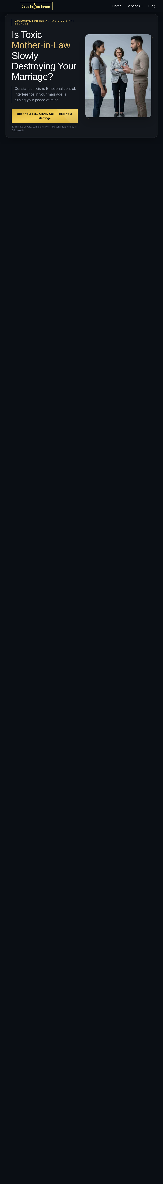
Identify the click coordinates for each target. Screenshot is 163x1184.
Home (116, 6)
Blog (151, 6)
